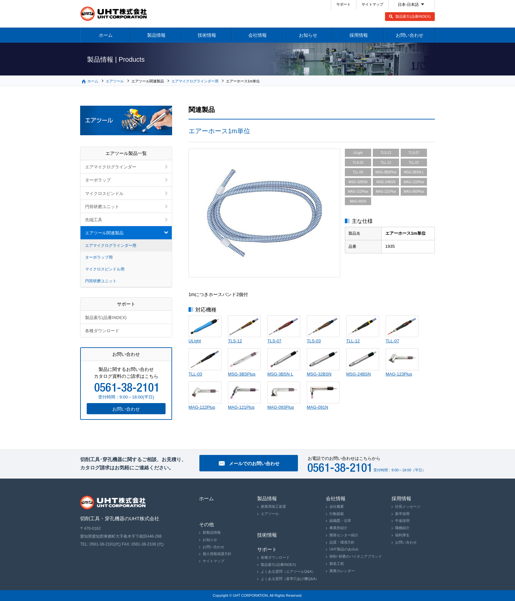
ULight (195, 340)
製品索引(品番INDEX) (413, 16)
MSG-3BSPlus (242, 374)
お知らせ (308, 35)
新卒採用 (402, 514)
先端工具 (93, 219)
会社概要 (336, 506)
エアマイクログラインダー (110, 166)
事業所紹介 (338, 528)
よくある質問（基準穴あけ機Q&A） (290, 579)
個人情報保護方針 (217, 554)
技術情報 (207, 35)
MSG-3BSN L (280, 374)
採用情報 (358, 35)
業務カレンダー (342, 571)
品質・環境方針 (342, 542)
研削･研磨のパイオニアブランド (355, 556)
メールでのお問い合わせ (254, 463)
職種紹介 (402, 528)
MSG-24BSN (358, 374)
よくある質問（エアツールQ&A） (288, 571)
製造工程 (336, 564)
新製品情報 (212, 532)
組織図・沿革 (340, 521)
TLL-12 (353, 340)
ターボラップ (98, 180)
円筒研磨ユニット (102, 206)
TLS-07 (274, 340)
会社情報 (257, 35)
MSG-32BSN (319, 374)
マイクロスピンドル (104, 193)
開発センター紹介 (343, 535)
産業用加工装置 (273, 506)
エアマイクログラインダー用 (194, 81)
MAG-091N (317, 407)
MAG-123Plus (399, 374)
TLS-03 (314, 340)
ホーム (106, 35)
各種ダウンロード (102, 330)
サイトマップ (372, 4)
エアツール (115, 81)
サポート (343, 4)
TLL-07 (392, 340)
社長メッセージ (407, 506)
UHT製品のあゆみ (344, 549)
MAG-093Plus (280, 407)
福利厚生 (402, 535)
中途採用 (402, 521)
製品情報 (156, 35)
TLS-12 (235, 340)
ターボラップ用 (99, 257)
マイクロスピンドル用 (104, 269)
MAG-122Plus (202, 407)
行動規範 (336, 514)
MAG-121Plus (241, 407)
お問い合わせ (409, 35)
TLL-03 (195, 374)
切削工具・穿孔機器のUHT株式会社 (113, 13)
